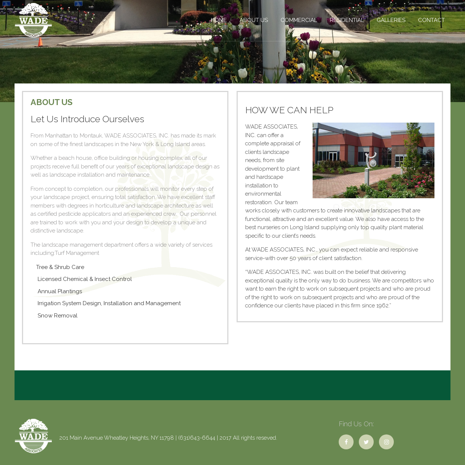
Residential (347, 20)
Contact (431, 20)
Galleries (391, 20)
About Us (254, 20)
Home (219, 20)
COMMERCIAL (299, 20)
